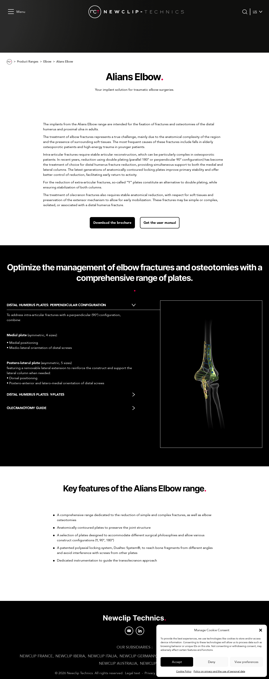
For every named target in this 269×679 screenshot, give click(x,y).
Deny (211, 662)
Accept (177, 662)
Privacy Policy (155, 673)
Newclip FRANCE (36, 656)
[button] (260, 630)
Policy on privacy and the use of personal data (219, 671)
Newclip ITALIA (102, 656)
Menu (16, 11)
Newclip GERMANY (138, 656)
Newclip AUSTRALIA (118, 663)
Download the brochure (112, 222)
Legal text (132, 673)
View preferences (246, 662)
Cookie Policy (183, 671)
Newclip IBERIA (70, 656)
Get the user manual (160, 222)
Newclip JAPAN (155, 663)
